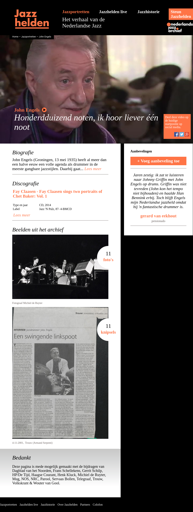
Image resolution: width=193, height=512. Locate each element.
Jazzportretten (75, 11)
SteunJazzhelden (181, 14)
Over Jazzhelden (67, 504)
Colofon (98, 504)
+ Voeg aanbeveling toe (158, 161)
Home (15, 36)
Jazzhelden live (113, 11)
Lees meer (92, 168)
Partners (85, 504)
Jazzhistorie (148, 11)
